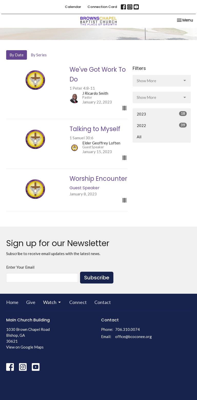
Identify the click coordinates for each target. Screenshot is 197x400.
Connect (78, 302)
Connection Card (102, 6)
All (139, 136)
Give (30, 302)
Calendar (73, 6)
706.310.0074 (127, 329)
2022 (162, 125)
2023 (162, 113)
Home (12, 302)
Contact (102, 302)
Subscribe (96, 277)
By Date (16, 54)
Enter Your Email (20, 267)
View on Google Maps (25, 347)
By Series (39, 54)
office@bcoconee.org (133, 336)
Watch (52, 302)
